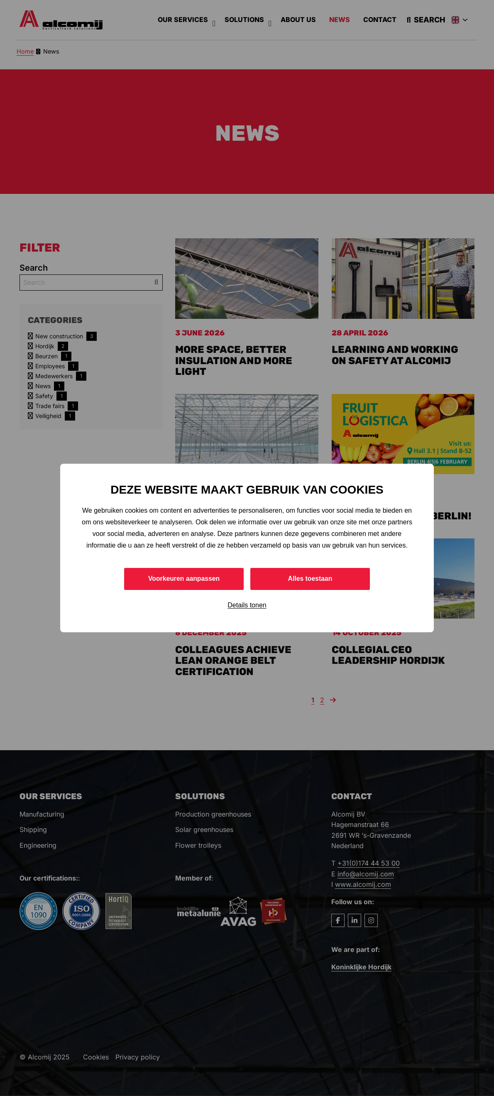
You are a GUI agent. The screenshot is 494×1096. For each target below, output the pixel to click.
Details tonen (246, 605)
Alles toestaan (310, 578)
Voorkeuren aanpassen (184, 578)
